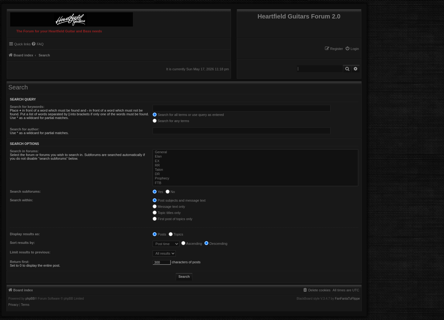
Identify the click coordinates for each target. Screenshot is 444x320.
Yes (158, 192)
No (170, 192)
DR (256, 174)
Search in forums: (24, 151)
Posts (159, 234)
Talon (256, 170)
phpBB (30, 298)
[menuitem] (352, 48)
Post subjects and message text (179, 200)
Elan (256, 156)
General (256, 152)
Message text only (169, 206)
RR (256, 165)
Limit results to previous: (30, 252)
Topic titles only (166, 213)
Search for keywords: (27, 107)
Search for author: (24, 129)
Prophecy (256, 178)
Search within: (21, 200)
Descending (215, 243)
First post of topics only (172, 219)
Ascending (191, 243)
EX (256, 161)
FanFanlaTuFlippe (347, 298)
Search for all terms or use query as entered (188, 115)
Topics (176, 234)
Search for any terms (171, 121)
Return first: (19, 262)
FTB (256, 183)
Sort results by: (22, 242)
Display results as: (25, 234)
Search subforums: (25, 191)
